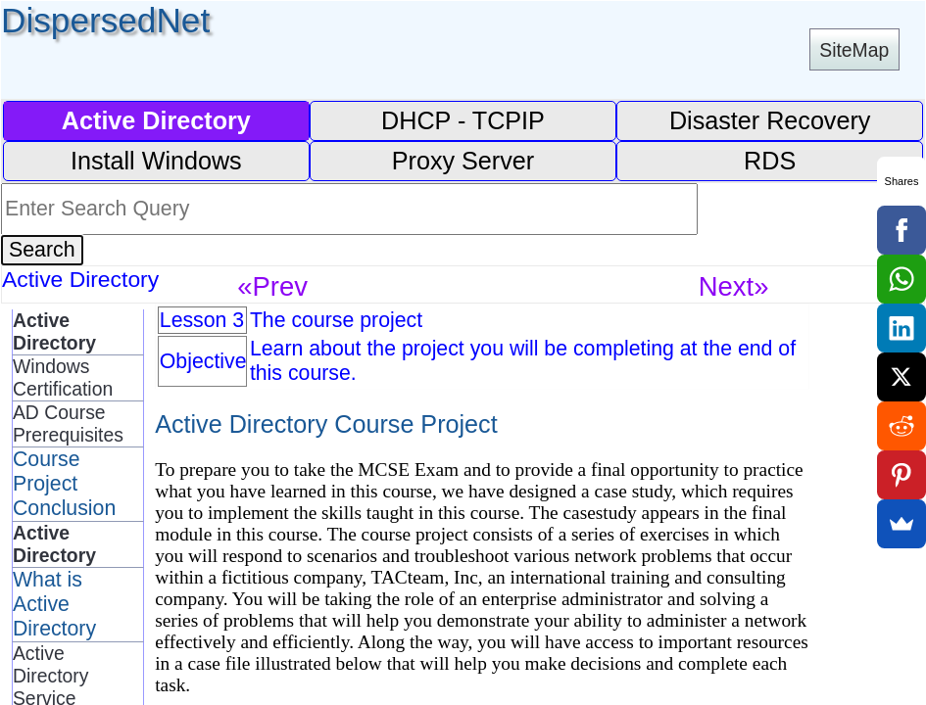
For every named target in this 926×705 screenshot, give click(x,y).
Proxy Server (463, 160)
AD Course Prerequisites (68, 423)
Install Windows (156, 160)
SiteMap (854, 50)
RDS (770, 160)
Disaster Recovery (770, 120)
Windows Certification (63, 377)
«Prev (272, 286)
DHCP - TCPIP (463, 120)
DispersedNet (105, 20)
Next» (734, 286)
